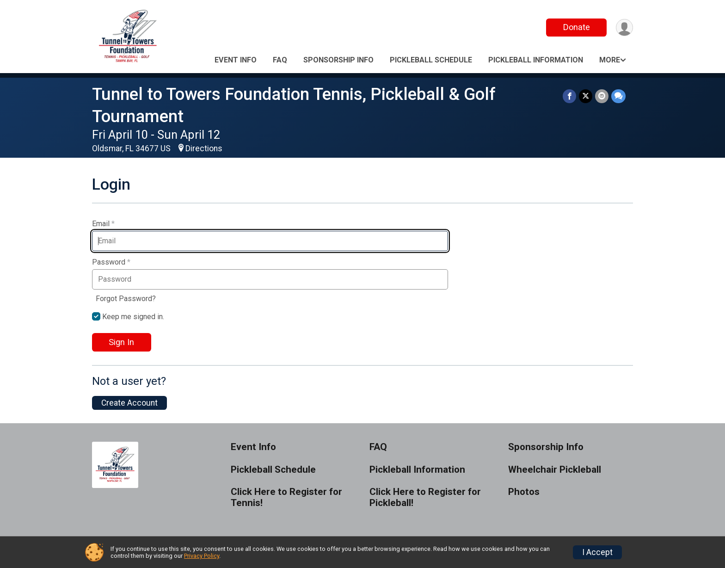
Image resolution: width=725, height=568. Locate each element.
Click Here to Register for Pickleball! (425, 497)
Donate (576, 27)
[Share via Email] (601, 96)
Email (103, 224)
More (609, 60)
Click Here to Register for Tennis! (286, 497)
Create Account (129, 402)
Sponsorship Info (338, 60)
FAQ (280, 60)
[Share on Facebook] (569, 96)
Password (111, 262)
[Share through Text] (618, 96)
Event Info (236, 60)
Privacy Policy (201, 555)
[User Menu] (624, 27)
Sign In (121, 342)
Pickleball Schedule (431, 60)
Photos (524, 492)
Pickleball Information (535, 60)
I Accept (597, 552)
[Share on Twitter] (585, 96)
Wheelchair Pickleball (554, 469)
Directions (203, 148)
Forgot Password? (126, 298)
